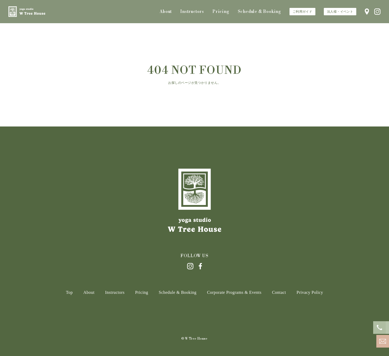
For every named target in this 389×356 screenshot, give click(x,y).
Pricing (220, 11)
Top (69, 292)
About (166, 11)
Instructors (192, 11)
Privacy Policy (310, 292)
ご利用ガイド (302, 11)
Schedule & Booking (259, 11)
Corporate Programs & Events (234, 292)
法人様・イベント (340, 11)
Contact (279, 292)
